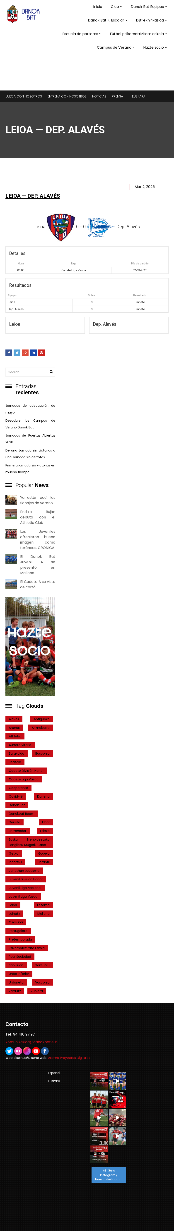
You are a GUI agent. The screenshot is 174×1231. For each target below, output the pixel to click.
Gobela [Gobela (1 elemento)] (44, 853)
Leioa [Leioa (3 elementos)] (13, 905)
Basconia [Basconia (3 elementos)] (42, 753)
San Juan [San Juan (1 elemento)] (16, 965)
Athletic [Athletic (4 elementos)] (15, 736)
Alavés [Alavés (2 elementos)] (14, 719)
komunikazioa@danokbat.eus (31, 1042)
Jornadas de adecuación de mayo (30, 409)
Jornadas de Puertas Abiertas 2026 (30, 438)
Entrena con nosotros (67, 96)
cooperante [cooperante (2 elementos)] (18, 788)
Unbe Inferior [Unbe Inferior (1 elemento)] (19, 974)
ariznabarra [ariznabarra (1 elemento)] (41, 727)
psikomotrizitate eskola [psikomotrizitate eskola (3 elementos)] (27, 948)
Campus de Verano (114, 47)
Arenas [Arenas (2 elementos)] (14, 727)
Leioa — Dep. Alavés (32, 196)
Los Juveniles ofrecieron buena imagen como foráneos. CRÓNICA (37, 539)
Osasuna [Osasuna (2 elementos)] (16, 922)
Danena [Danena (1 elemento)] (43, 796)
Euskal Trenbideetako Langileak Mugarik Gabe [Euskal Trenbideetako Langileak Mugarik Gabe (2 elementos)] (29, 842)
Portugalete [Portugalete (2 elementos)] (18, 931)
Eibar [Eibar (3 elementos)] (46, 822)
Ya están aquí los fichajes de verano (37, 500)
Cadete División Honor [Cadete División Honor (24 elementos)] (26, 770)
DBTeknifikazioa (150, 20)
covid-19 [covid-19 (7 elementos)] (16, 796)
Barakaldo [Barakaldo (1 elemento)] (16, 753)
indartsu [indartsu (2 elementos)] (15, 862)
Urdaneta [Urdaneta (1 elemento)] (16, 982)
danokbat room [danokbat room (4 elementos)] (21, 813)
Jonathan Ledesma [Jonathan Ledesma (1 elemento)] (24, 870)
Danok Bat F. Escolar (106, 20)
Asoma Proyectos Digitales (69, 1057)
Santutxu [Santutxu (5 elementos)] (42, 965)
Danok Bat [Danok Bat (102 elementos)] (17, 805)
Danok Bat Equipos (147, 6)
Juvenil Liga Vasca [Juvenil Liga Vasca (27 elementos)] (23, 896)
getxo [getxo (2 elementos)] (13, 853)
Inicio (97, 6)
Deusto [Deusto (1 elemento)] (14, 822)
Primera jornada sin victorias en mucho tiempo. (30, 468)
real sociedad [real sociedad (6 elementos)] (20, 956)
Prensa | (119, 96)
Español (54, 1073)
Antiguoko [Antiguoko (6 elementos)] (42, 719)
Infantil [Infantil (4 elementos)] (44, 862)
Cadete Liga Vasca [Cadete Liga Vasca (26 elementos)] (24, 779)
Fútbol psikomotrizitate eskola (137, 33)
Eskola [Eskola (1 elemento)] (45, 831)
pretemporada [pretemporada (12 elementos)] (20, 939)
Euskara (138, 96)
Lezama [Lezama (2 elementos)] (43, 905)
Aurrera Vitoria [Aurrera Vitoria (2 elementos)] (20, 745)
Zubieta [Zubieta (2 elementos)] (37, 991)
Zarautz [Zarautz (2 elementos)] (15, 991)
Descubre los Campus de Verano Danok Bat (30, 424)
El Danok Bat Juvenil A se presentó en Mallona (37, 564)
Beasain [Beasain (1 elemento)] (15, 762)
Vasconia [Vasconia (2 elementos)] (42, 982)
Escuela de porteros (80, 33)
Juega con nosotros (24, 96)
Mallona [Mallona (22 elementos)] (43, 913)
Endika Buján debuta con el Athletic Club (37, 517)
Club (115, 6)
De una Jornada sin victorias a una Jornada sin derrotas (30, 453)
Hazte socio (153, 47)
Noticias (99, 96)
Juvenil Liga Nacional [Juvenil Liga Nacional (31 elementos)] (25, 888)
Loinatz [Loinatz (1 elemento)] (14, 913)
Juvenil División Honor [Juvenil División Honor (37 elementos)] (26, 879)
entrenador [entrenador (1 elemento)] (17, 831)
